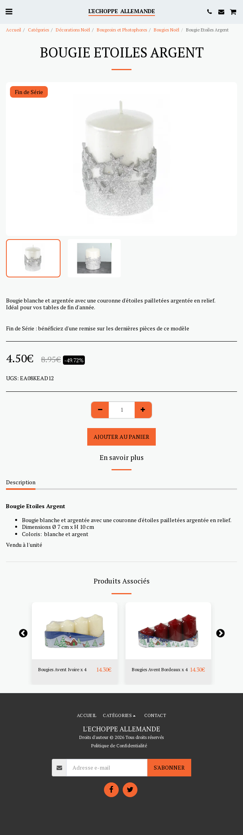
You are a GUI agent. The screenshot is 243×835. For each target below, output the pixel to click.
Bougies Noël (166, 30)
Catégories (38, 30)
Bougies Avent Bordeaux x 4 (160, 669)
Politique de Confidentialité (119, 746)
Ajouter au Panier (121, 436)
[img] (75, 630)
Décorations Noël (73, 30)
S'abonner (169, 767)
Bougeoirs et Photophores (122, 30)
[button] (9, 11)
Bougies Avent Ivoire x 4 (62, 669)
